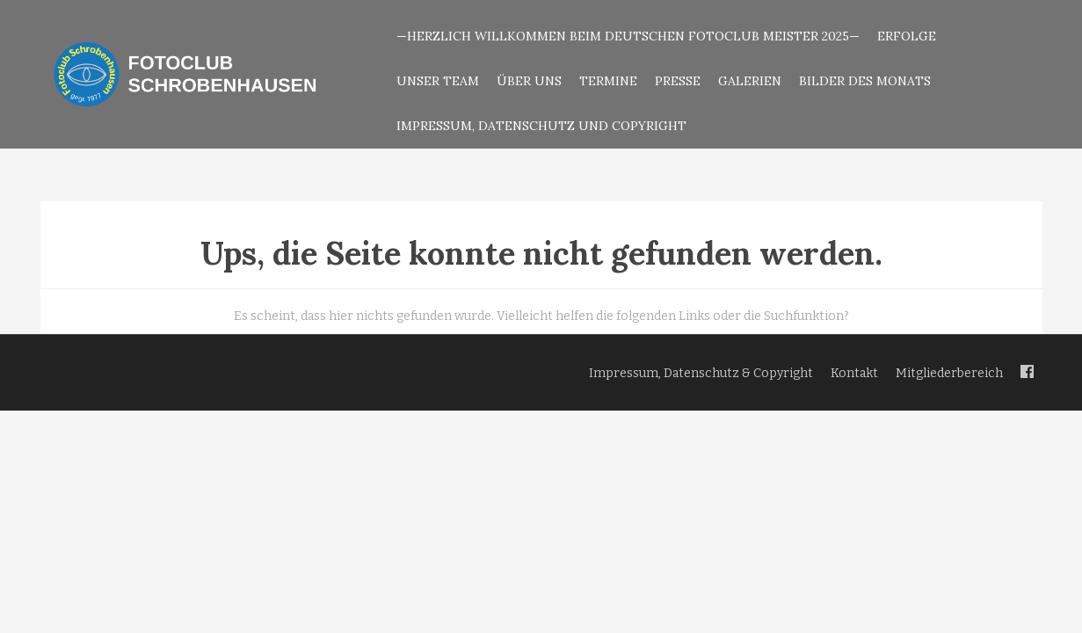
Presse (678, 81)
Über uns (529, 81)
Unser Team (437, 81)
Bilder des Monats (865, 81)
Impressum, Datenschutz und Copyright (541, 126)
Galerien (749, 81)
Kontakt (854, 373)
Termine (608, 81)
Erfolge (906, 36)
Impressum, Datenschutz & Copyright (701, 373)
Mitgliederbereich (949, 373)
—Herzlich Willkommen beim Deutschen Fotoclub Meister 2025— (628, 36)
